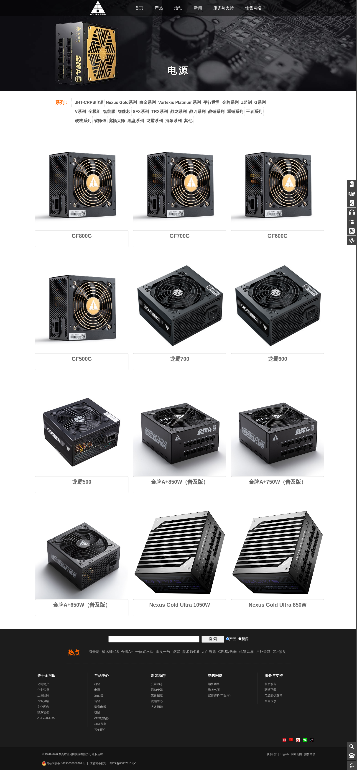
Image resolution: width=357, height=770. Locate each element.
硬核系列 (83, 120)
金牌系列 (230, 102)
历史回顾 (43, 695)
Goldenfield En (46, 718)
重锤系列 (235, 111)
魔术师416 (190, 652)
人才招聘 (157, 707)
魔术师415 (110, 652)
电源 (97, 689)
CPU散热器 (227, 652)
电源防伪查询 (273, 695)
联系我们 (43, 712)
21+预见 (279, 652)
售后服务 (270, 684)
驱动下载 (270, 689)
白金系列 (147, 102)
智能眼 (109, 111)
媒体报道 (157, 695)
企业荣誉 (43, 689)
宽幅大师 (117, 120)
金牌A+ (127, 652)
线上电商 (214, 689)
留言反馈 (270, 701)
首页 (139, 8)
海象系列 (173, 120)
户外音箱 (263, 652)
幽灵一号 (163, 652)
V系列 (80, 111)
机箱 (97, 684)
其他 (188, 120)
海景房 (94, 652)
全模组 (94, 111)
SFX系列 (141, 111)
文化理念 (43, 707)
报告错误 (309, 754)
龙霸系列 (154, 120)
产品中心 (101, 676)
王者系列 (254, 111)
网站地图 (296, 754)
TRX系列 (159, 111)
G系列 (260, 102)
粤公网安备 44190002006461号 (63, 763)
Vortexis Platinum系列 (179, 102)
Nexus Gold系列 (121, 102)
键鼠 (97, 712)
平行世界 (211, 102)
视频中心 (157, 701)
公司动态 (157, 684)
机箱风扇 (246, 652)
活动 (178, 8)
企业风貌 (43, 701)
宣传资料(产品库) (219, 695)
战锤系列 (216, 111)
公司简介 (43, 684)
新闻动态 (158, 676)
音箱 (97, 701)
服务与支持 (223, 8)
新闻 (198, 8)
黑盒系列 (136, 120)
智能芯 (124, 111)
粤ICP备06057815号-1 (123, 763)
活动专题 (157, 689)
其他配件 (100, 729)
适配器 (98, 695)
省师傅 (100, 120)
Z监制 (246, 102)
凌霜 (176, 652)
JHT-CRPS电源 (89, 102)
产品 (159, 8)
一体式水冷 (144, 652)
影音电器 (100, 707)
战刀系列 (197, 111)
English (284, 754)
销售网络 (253, 8)
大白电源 (208, 652)
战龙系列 (178, 111)
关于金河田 (46, 676)
